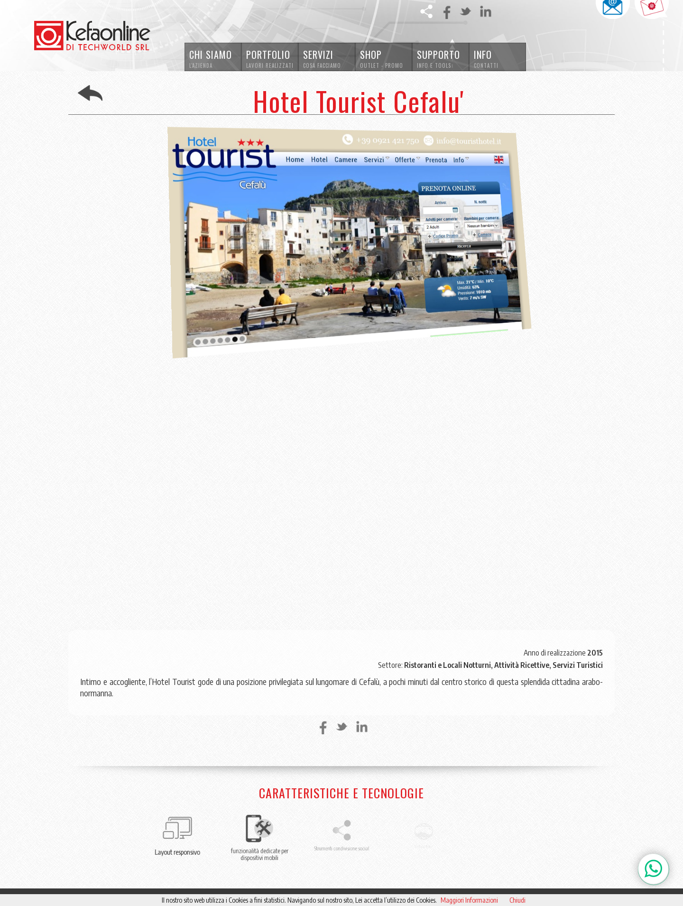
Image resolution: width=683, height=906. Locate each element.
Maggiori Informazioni (469, 900)
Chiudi (517, 900)
